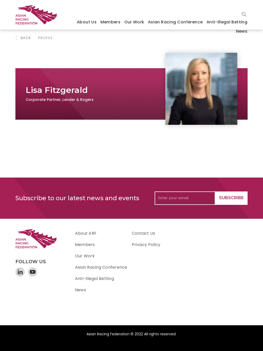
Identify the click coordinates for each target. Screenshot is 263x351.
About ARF (86, 233)
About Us (87, 22)
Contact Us (143, 233)
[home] (38, 14)
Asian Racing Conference (175, 22)
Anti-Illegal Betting (226, 22)
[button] (87, 22)
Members (110, 22)
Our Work (134, 22)
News (241, 31)
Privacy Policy (146, 245)
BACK (26, 37)
